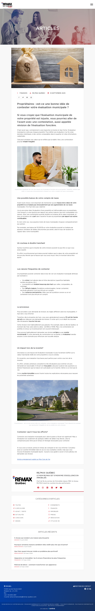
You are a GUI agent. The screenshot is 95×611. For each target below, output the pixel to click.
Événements (54, 505)
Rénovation (53, 518)
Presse (52, 514)
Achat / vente (19, 511)
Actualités (18, 514)
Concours (18, 518)
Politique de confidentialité (84, 604)
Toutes (17, 505)
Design (16, 521)
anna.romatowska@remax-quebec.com (23, 597)
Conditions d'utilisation (39, 605)
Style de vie (54, 521)
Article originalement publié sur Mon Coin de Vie (33, 459)
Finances (22, 93)
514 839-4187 (11, 595)
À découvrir (19, 508)
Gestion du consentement (56, 605)
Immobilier (53, 511)
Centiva (51, 608)
